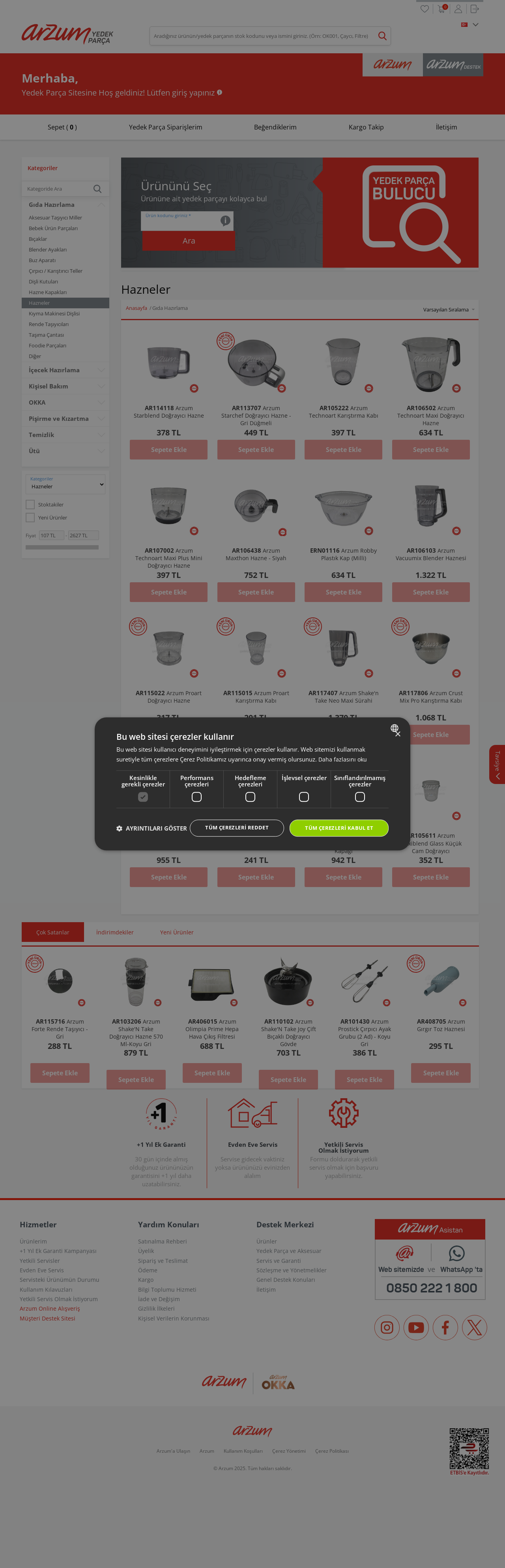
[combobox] (395, 720)
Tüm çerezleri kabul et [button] (336, 820)
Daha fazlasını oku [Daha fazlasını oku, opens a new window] (343, 751)
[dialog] (252, 784)
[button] (151, 842)
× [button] (397, 727)
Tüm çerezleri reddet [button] (229, 820)
